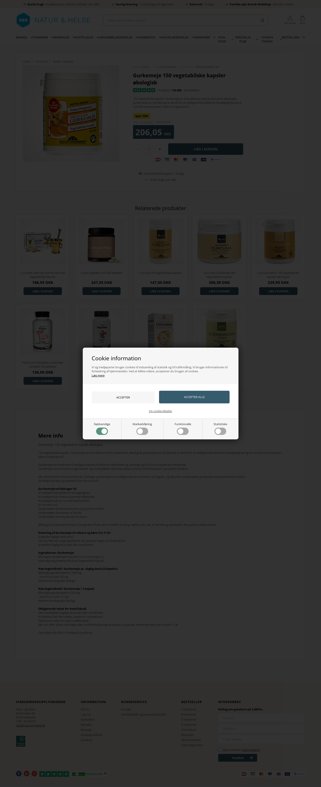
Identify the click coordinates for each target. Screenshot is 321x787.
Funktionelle (183, 428)
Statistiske (220, 428)
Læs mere (98, 375)
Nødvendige (102, 428)
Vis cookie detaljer (160, 411)
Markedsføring (142, 428)
